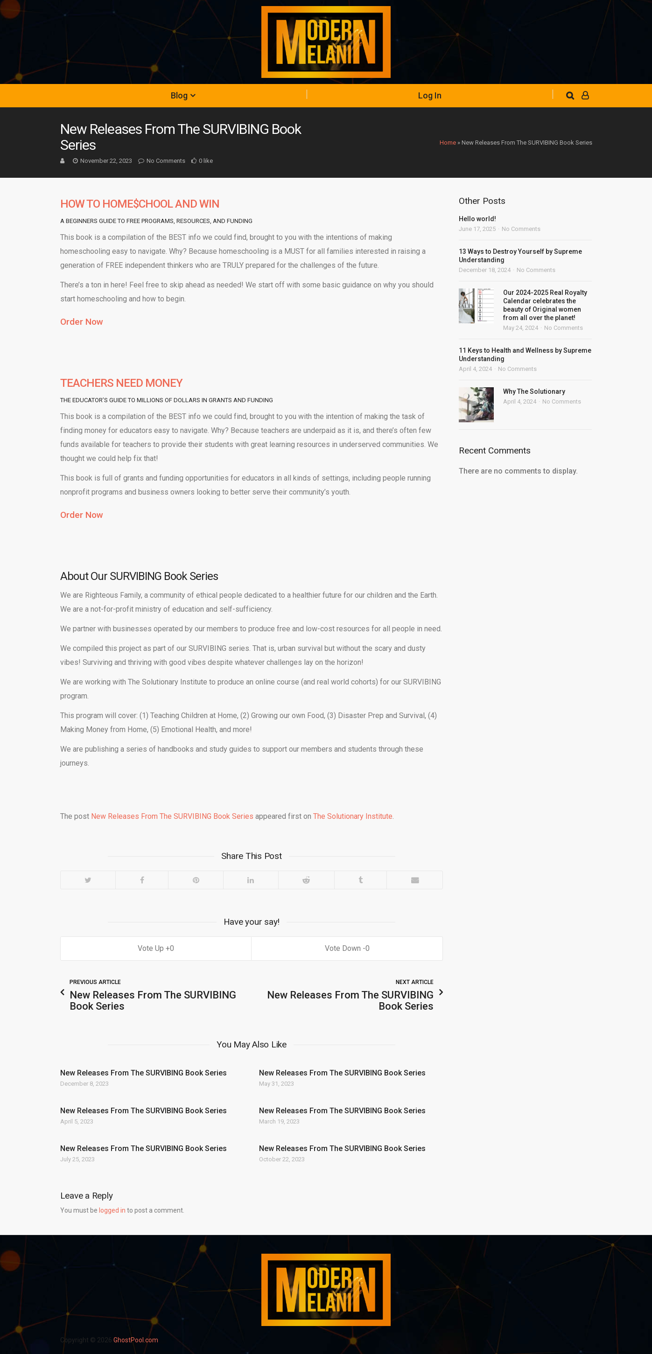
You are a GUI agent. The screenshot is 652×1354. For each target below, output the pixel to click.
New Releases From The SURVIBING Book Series (172, 816)
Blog (179, 95)
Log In (430, 95)
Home (448, 142)
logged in (112, 1210)
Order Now (81, 321)
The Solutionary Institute (353, 816)
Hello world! (477, 219)
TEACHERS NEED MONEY (121, 383)
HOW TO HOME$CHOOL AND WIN (139, 203)
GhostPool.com (135, 1340)
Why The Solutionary (534, 391)
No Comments (166, 160)
